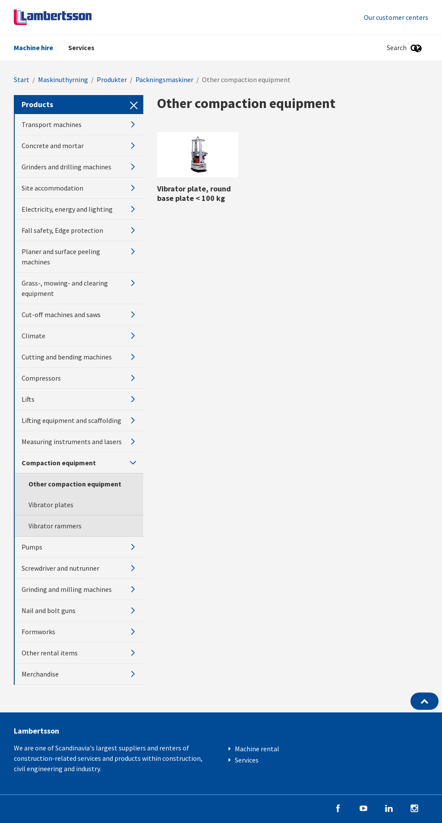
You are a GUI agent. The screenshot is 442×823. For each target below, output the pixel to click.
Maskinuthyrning (63, 79)
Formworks (79, 631)
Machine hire (33, 47)
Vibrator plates (50, 504)
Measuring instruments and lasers (79, 441)
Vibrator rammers (55, 525)
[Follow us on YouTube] (363, 807)
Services (81, 47)
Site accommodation (79, 188)
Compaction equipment (79, 462)
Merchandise (79, 674)
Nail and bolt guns (79, 610)
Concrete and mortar (79, 145)
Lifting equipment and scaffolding (79, 420)
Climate (79, 335)
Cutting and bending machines (79, 357)
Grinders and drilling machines (79, 166)
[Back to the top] (424, 701)
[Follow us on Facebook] (338, 807)
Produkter (112, 79)
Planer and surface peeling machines (79, 256)
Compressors (79, 378)
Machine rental (257, 748)
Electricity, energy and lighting (79, 209)
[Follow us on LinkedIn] (389, 807)
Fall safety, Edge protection (79, 230)
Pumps (79, 547)
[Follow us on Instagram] (414, 807)
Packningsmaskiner (164, 79)
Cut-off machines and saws (79, 314)
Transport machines (79, 124)
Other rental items (79, 652)
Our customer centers (396, 17)
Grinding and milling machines (79, 589)
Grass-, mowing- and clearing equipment (79, 288)
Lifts (79, 399)
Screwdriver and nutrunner (79, 568)
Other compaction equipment (74, 484)
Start (21, 79)
